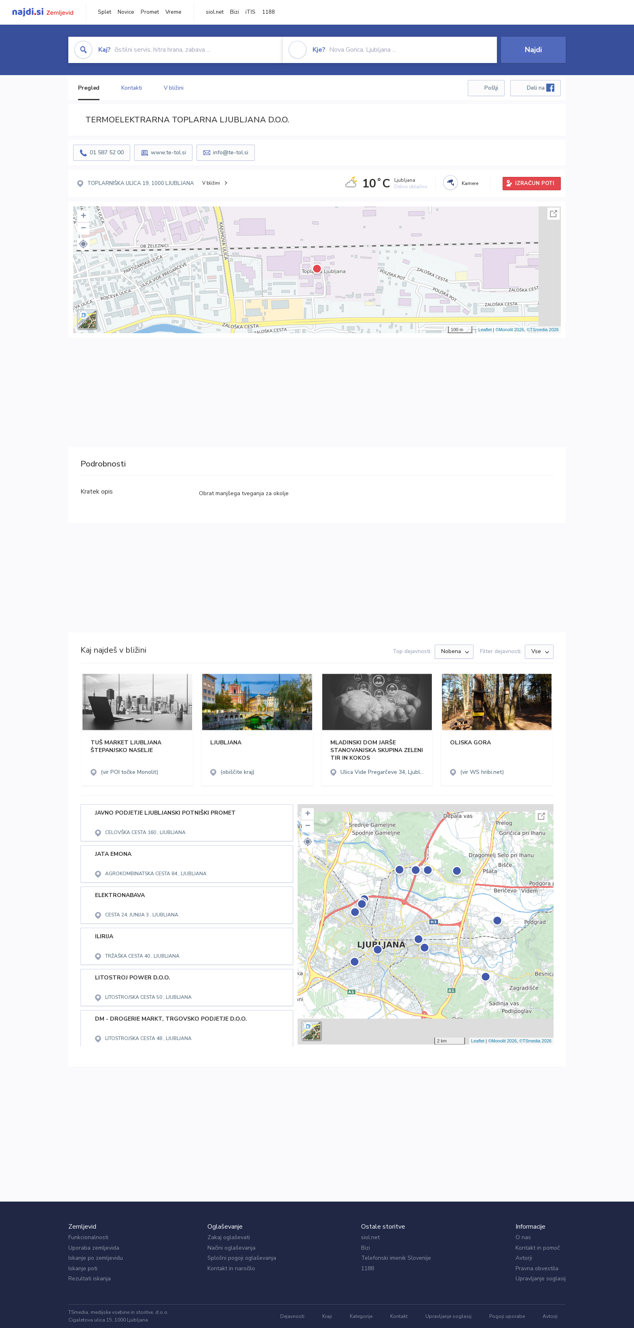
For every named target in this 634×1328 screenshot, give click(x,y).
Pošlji (491, 88)
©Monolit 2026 (509, 329)
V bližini (174, 88)
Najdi (533, 50)
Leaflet (485, 329)
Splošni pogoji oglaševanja (241, 1258)
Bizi (234, 12)
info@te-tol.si (230, 152)
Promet (150, 12)
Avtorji (524, 1258)
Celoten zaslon (553, 214)
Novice (126, 12)
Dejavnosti (292, 1316)
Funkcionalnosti (88, 1237)
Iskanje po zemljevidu (95, 1258)
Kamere (470, 183)
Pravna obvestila (537, 1268)
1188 (268, 12)
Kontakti (131, 88)
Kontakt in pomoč (538, 1248)
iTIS (250, 12)
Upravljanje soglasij (541, 1278)
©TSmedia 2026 (542, 329)
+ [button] (83, 216)
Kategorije (361, 1316)
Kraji (327, 1316)
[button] (83, 244)
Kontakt (399, 1316)
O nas (523, 1237)
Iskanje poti (82, 1268)
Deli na (540, 88)
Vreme (173, 12)
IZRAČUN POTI (534, 183)
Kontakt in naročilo (231, 1268)
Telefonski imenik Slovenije (396, 1258)
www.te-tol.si (168, 152)
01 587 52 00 (107, 152)
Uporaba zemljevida (93, 1248)
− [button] (83, 229)
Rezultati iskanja (89, 1278)
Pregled (88, 88)
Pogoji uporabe (507, 1316)
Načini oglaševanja (231, 1248)
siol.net (215, 12)
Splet (104, 12)
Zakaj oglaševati (228, 1237)
